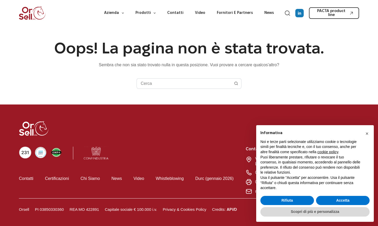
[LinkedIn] (299, 13)
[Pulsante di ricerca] (236, 83)
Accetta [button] (343, 200)
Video (200, 13)
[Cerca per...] (183, 83)
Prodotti (146, 13)
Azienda (115, 13)
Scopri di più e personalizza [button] (315, 212)
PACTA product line (335, 13)
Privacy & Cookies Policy (184, 209)
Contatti (175, 13)
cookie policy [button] (327, 152)
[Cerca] (287, 13)
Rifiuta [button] (287, 200)
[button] (367, 133)
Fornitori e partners (235, 13)
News (269, 13)
